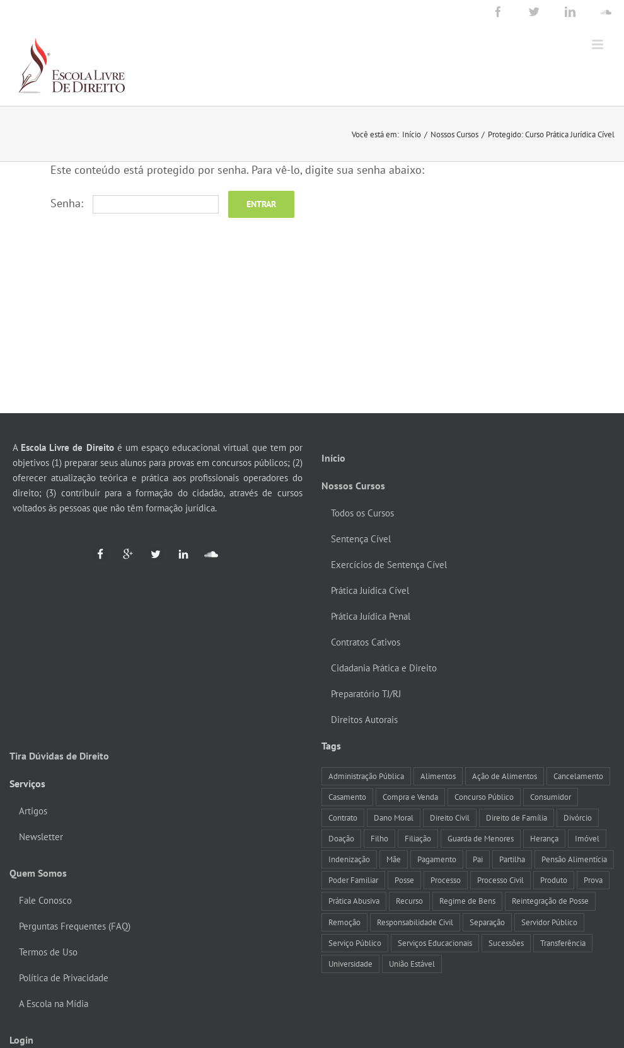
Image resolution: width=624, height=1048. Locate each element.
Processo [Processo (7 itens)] (445, 880)
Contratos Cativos (365, 642)
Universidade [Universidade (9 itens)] (350, 964)
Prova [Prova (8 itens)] (593, 880)
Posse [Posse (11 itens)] (404, 880)
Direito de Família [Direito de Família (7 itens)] (516, 817)
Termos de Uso (48, 952)
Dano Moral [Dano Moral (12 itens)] (393, 817)
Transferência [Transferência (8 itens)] (563, 943)
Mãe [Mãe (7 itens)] (393, 859)
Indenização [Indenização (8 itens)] (349, 859)
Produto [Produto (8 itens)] (553, 880)
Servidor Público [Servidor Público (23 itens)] (549, 922)
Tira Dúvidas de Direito (59, 755)
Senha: (134, 203)
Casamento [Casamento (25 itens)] (347, 797)
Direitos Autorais (364, 720)
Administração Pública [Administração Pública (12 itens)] (366, 776)
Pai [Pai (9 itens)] (478, 859)
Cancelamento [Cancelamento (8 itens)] (578, 776)
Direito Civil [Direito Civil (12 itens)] (450, 817)
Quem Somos (38, 873)
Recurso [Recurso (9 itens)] (409, 901)
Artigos (33, 811)
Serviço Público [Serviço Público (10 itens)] (354, 943)
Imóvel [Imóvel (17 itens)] (587, 838)
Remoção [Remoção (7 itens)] (344, 922)
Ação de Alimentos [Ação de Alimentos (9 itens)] (504, 776)
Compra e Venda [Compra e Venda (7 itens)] (410, 797)
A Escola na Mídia (53, 1004)
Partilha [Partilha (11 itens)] (512, 859)
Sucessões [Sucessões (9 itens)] (506, 943)
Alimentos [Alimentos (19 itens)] (438, 776)
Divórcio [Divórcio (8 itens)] (577, 817)
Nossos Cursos (353, 485)
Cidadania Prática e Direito (384, 668)
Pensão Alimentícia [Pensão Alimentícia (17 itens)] (574, 859)
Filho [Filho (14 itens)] (379, 838)
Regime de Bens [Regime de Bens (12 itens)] (467, 901)
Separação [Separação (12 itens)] (487, 922)
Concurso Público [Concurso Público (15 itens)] (484, 797)
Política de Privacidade (63, 978)
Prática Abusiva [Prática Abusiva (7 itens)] (353, 901)
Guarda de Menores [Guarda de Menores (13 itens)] (481, 838)
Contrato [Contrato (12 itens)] (342, 817)
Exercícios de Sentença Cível (389, 565)
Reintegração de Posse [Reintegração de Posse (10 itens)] (550, 901)
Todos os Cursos (362, 513)
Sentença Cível (361, 539)
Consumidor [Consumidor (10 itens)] (550, 797)
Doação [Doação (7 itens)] (341, 838)
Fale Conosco (45, 900)
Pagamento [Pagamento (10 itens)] (436, 859)
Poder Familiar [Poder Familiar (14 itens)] (353, 880)
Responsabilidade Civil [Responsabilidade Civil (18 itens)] (415, 922)
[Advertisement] (312, 319)
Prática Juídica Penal (370, 616)
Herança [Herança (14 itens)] (544, 838)
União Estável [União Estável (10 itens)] (412, 964)
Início (333, 458)
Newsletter (41, 837)
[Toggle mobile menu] (598, 44)
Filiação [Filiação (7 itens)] (418, 838)
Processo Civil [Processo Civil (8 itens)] (500, 880)
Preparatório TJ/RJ (366, 694)
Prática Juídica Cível (370, 590)
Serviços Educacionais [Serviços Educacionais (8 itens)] (435, 943)
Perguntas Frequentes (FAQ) (74, 926)
